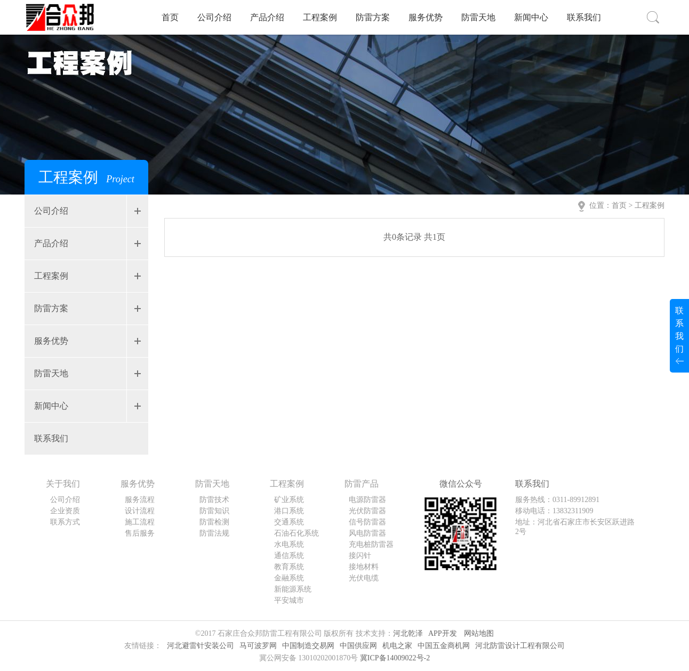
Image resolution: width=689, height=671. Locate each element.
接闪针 (360, 556)
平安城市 (289, 600)
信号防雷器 (367, 522)
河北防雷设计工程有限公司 (520, 646)
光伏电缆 (364, 578)
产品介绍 (267, 17)
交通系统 (289, 522)
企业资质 (65, 511)
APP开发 (442, 633)
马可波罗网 (258, 646)
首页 (170, 17)
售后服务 (140, 533)
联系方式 (65, 522)
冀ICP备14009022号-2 (395, 658)
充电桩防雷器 (371, 544)
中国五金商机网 (444, 646)
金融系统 (289, 578)
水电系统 (289, 544)
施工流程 (140, 522)
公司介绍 (214, 17)
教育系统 (289, 567)
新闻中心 (531, 17)
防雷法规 (214, 533)
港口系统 (289, 511)
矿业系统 (289, 500)
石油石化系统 (296, 533)
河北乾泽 (408, 633)
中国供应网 (358, 646)
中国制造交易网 (308, 646)
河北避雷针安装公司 (200, 646)
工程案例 (320, 17)
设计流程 (140, 511)
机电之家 (397, 646)
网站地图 (479, 633)
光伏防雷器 (367, 511)
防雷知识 (214, 511)
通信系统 (289, 556)
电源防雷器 (367, 500)
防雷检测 (214, 522)
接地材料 (364, 567)
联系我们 (584, 17)
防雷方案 (373, 17)
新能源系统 (292, 589)
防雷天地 (478, 17)
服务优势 (425, 17)
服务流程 (140, 500)
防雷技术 (214, 500)
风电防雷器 (367, 533)
